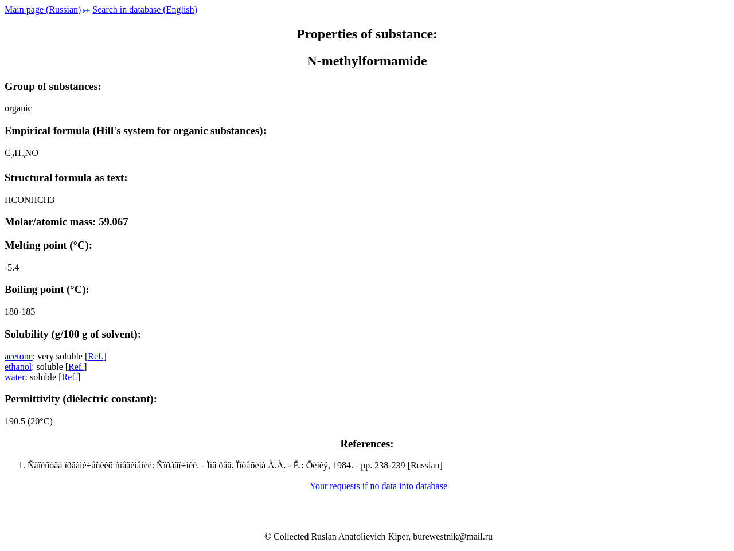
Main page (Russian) (43, 9)
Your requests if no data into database (378, 486)
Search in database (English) (144, 9)
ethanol (18, 367)
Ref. (95, 356)
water (15, 377)
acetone (19, 356)
